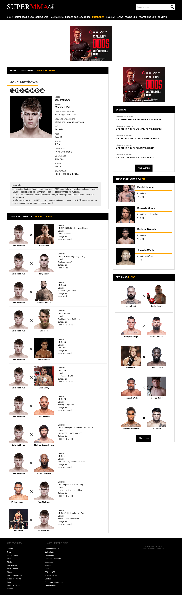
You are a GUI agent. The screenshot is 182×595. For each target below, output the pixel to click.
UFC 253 (62, 342)
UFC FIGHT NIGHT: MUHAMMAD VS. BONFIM (141, 129)
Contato (48, 579)
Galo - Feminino (13, 555)
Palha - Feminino (14, 579)
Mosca (9, 572)
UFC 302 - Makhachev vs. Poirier (72, 513)
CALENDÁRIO (42, 17)
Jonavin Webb (146, 252)
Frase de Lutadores (53, 559)
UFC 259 (62, 370)
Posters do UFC (51, 575)
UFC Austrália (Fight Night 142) (71, 256)
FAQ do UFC (50, 572)
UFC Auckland (64, 313)
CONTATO (163, 17)
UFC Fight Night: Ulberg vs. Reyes (73, 228)
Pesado (10, 589)
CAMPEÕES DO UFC (24, 17)
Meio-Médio (12, 565)
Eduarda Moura (147, 210)
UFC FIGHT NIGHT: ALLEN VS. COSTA (137, 149)
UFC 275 (62, 399)
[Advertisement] (31, 157)
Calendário (49, 552)
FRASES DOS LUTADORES (78, 17)
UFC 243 (62, 285)
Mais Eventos (144, 169)
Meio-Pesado (12, 569)
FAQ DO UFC (132, 17)
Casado (10, 549)
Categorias (49, 555)
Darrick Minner (147, 189)
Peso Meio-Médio (63, 152)
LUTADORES (99, 17)
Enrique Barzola (148, 231)
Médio (9, 562)
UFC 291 (62, 456)
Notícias (48, 565)
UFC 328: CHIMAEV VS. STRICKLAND (137, 159)
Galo (9, 552)
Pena (9, 582)
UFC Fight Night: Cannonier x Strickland (75, 428)
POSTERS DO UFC (148, 17)
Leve (9, 559)
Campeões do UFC (52, 549)
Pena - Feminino (13, 585)
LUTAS (121, 17)
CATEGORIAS (57, 17)
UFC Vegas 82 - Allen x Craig (70, 485)
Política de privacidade (54, 582)
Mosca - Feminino (14, 575)
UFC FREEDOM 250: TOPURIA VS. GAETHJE (141, 119)
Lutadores (49, 562)
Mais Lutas (144, 440)
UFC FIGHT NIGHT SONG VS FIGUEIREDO (140, 139)
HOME (10, 17)
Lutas (47, 569)
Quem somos (50, 585)
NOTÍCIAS (111, 17)
